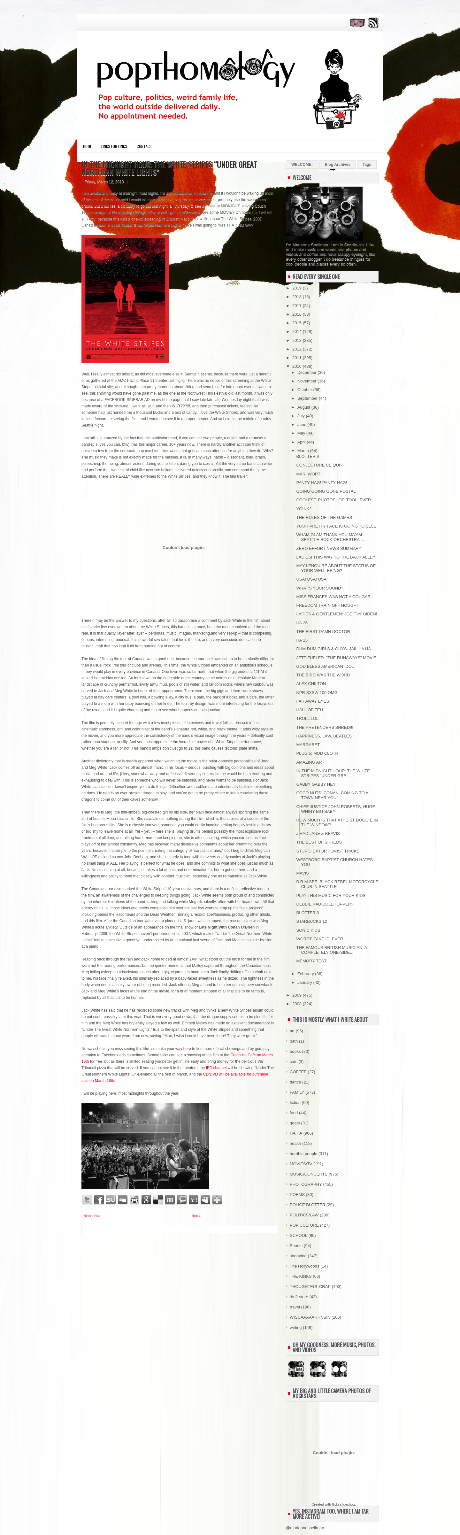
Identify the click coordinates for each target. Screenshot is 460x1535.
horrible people (303, 1153)
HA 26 (301, 623)
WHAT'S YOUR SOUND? (319, 588)
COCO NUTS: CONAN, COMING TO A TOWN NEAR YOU (332, 795)
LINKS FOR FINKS (114, 146)
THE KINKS (301, 1276)
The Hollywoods (304, 1266)
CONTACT (144, 146)
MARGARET (308, 744)
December (307, 372)
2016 (297, 314)
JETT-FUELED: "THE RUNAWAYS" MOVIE (336, 657)
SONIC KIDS (308, 930)
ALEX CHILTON (311, 683)
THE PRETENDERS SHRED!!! (324, 727)
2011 (297, 357)
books (295, 1051)
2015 (297, 322)
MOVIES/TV (301, 1163)
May (301, 433)
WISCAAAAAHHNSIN (310, 1317)
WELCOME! (302, 164)
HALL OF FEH (309, 709)
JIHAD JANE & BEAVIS (318, 833)
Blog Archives (337, 164)
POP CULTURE (304, 1225)
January (305, 982)
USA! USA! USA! (311, 579)
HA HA (296, 1133)
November (307, 381)
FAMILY (297, 1092)
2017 (297, 305)
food (294, 1112)
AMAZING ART (310, 762)
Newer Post (91, 1215)
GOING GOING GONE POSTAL (326, 491)
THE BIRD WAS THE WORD (323, 675)
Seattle (296, 1245)
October (305, 389)
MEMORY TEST (311, 961)
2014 (297, 331)
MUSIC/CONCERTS (308, 1174)
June (302, 424)
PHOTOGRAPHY (306, 1184)
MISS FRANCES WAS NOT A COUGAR (333, 596)
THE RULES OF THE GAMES (324, 517)
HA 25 (301, 640)
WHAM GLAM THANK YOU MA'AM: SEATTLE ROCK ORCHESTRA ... (330, 537)
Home (87, 146)
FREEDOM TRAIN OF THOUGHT (327, 605)
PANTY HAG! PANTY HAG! (321, 482)
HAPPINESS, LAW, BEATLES (323, 736)
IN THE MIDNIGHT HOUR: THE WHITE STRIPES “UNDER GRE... (333, 773)
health (295, 1143)
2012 (297, 349)
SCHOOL (298, 1235)
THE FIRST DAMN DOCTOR (323, 631)
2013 (297, 340)
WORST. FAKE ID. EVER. (320, 939)
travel (295, 1307)
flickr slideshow (343, 1504)
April (302, 442)
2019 (297, 288)
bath (294, 1041)
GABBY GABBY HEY (315, 784)
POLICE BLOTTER (307, 1204)
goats (295, 1123)
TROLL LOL (307, 718)
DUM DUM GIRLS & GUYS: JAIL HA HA (333, 648)
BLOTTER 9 (307, 456)
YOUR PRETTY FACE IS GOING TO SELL (336, 526)
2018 (297, 296)
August (304, 407)
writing (296, 1327)
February (306, 973)
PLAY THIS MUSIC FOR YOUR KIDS (330, 895)
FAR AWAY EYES (312, 701)
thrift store (299, 1296)
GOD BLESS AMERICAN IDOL (325, 666)
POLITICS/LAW (304, 1215)
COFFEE (298, 1071)
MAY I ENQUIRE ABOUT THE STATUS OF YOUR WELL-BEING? (336, 568)
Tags (367, 164)
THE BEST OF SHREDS (319, 842)
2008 (297, 1003)
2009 (297, 995)
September (308, 398)
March (303, 450)
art (292, 1031)
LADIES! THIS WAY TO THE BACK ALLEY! (336, 557)
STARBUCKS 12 (311, 921)
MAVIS (302, 873)
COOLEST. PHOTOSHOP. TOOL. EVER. (334, 500)
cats (293, 1061)
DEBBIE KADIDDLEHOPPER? (324, 904)
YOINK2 (303, 508)
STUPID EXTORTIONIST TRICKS (327, 851)
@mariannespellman (305, 1527)
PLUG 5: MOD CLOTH (317, 753)
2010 (297, 366)
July (301, 415)
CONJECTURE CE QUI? (319, 465)
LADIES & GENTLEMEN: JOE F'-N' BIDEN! (336, 614)
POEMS (297, 1194)
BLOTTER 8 (307, 912)
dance (295, 1082)
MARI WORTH (309, 474)
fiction (295, 1102)
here (187, 1048)
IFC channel (216, 1068)
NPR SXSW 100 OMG (316, 692)
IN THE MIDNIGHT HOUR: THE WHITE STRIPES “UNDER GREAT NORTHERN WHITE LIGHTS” (169, 168)
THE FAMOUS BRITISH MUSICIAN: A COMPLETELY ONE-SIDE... (331, 950)
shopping (298, 1255)
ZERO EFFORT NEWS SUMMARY (328, 548)
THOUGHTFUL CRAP (310, 1286)
